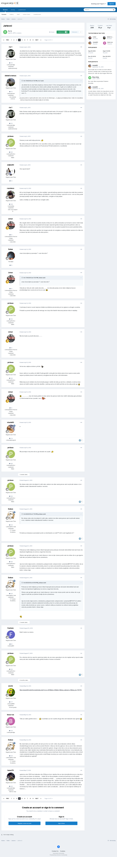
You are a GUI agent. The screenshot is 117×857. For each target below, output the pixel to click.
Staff (18, 14)
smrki (10, 686)
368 (11, 204)
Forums (4, 14)
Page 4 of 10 (49, 40)
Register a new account (24, 823)
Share (51, 32)
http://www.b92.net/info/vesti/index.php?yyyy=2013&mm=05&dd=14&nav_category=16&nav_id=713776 (51, 690)
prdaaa (10, 136)
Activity (13, 9)
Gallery (12, 14)
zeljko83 (10, 165)
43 (10, 181)
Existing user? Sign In (98, 3)
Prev (7, 40)
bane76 (10, 770)
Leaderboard (37, 14)
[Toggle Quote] (22, 80)
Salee (10, 249)
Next (36, 40)
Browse (5, 10)
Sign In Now (61, 823)
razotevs (10, 188)
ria (11, 31)
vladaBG (10, 422)
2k (10, 234)
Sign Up (111, 3)
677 (11, 702)
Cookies (62, 851)
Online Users (26, 14)
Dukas (10, 509)
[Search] (93, 9)
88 (10, 644)
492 (11, 786)
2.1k (11, 438)
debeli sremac (10, 76)
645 (11, 525)
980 (11, 152)
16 (11, 265)
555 (11, 730)
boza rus (10, 715)
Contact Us (55, 851)
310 (11, 63)
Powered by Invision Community (58, 855)
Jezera (19, 33)
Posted (25, 47)
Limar (10, 219)
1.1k (11, 91)
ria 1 (10, 47)
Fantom (10, 628)
